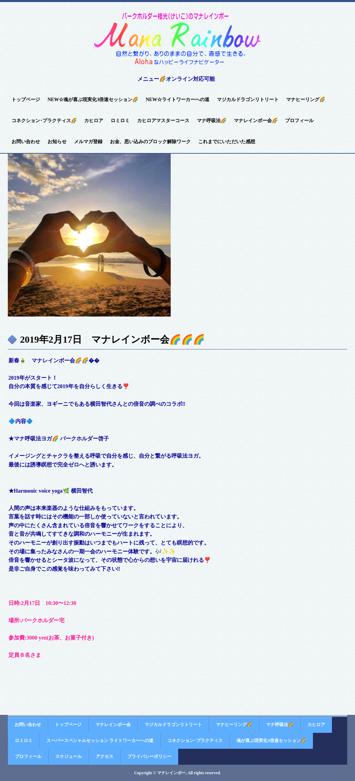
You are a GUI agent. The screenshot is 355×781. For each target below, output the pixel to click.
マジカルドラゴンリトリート (248, 99)
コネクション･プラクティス (195, 740)
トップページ (26, 99)
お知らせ (57, 141)
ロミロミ (120, 120)
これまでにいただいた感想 (226, 141)
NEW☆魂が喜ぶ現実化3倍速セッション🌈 (93, 99)
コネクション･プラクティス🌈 (44, 120)
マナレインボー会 (113, 724)
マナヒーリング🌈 (305, 99)
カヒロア (93, 120)
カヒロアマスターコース (163, 120)
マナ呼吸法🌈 (211, 120)
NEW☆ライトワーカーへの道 (177, 99)
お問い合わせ (26, 141)
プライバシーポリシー (149, 756)
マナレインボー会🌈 (256, 120)
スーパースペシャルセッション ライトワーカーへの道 (99, 740)
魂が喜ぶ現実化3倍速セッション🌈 (271, 740)
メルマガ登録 (88, 141)
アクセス (104, 756)
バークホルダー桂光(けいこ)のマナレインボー (177, 39)
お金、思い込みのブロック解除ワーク (150, 141)
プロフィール (299, 120)
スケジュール (68, 756)
